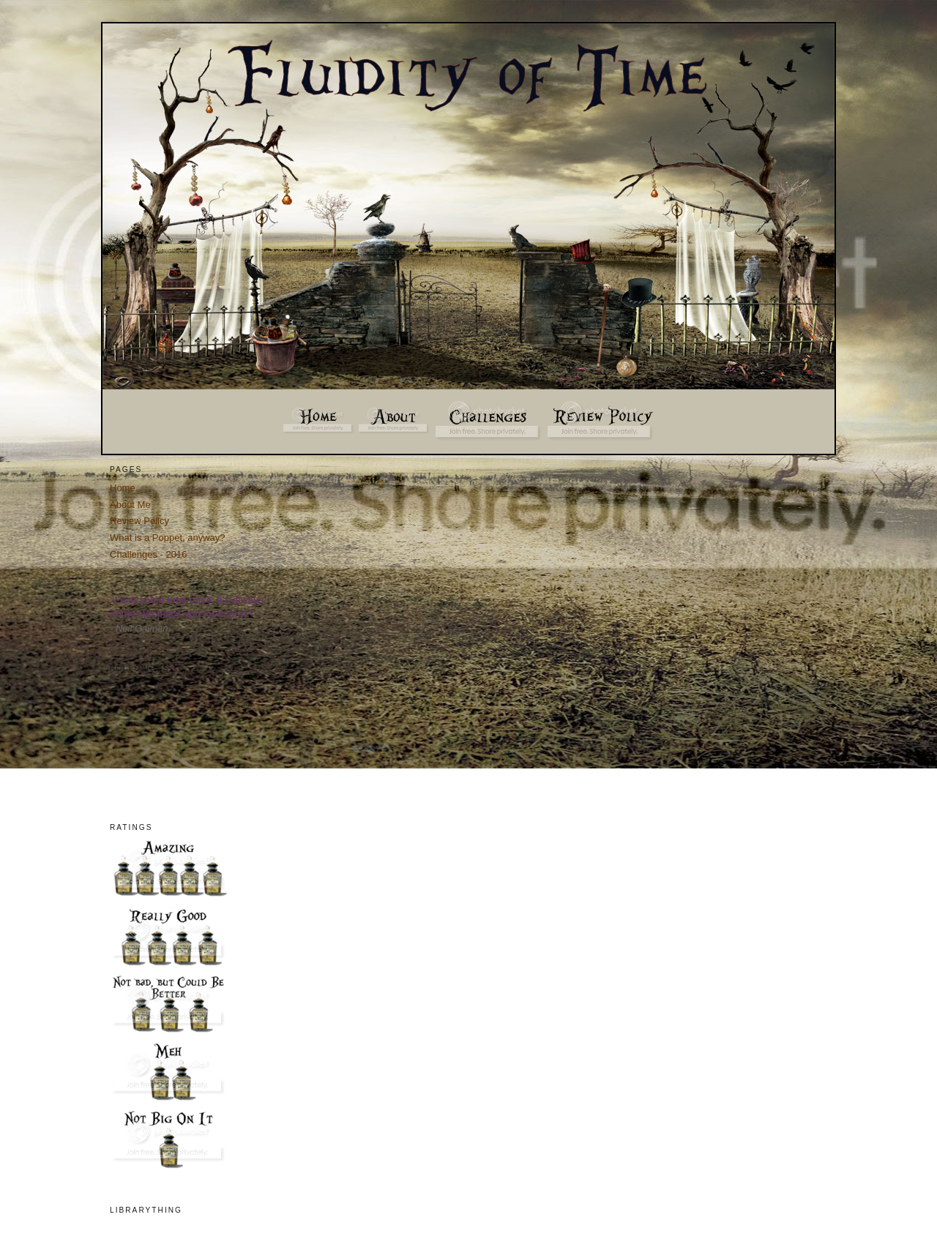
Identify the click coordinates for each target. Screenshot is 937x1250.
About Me (130, 504)
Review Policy (139, 520)
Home (122, 487)
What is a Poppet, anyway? (167, 537)
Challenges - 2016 (148, 554)
